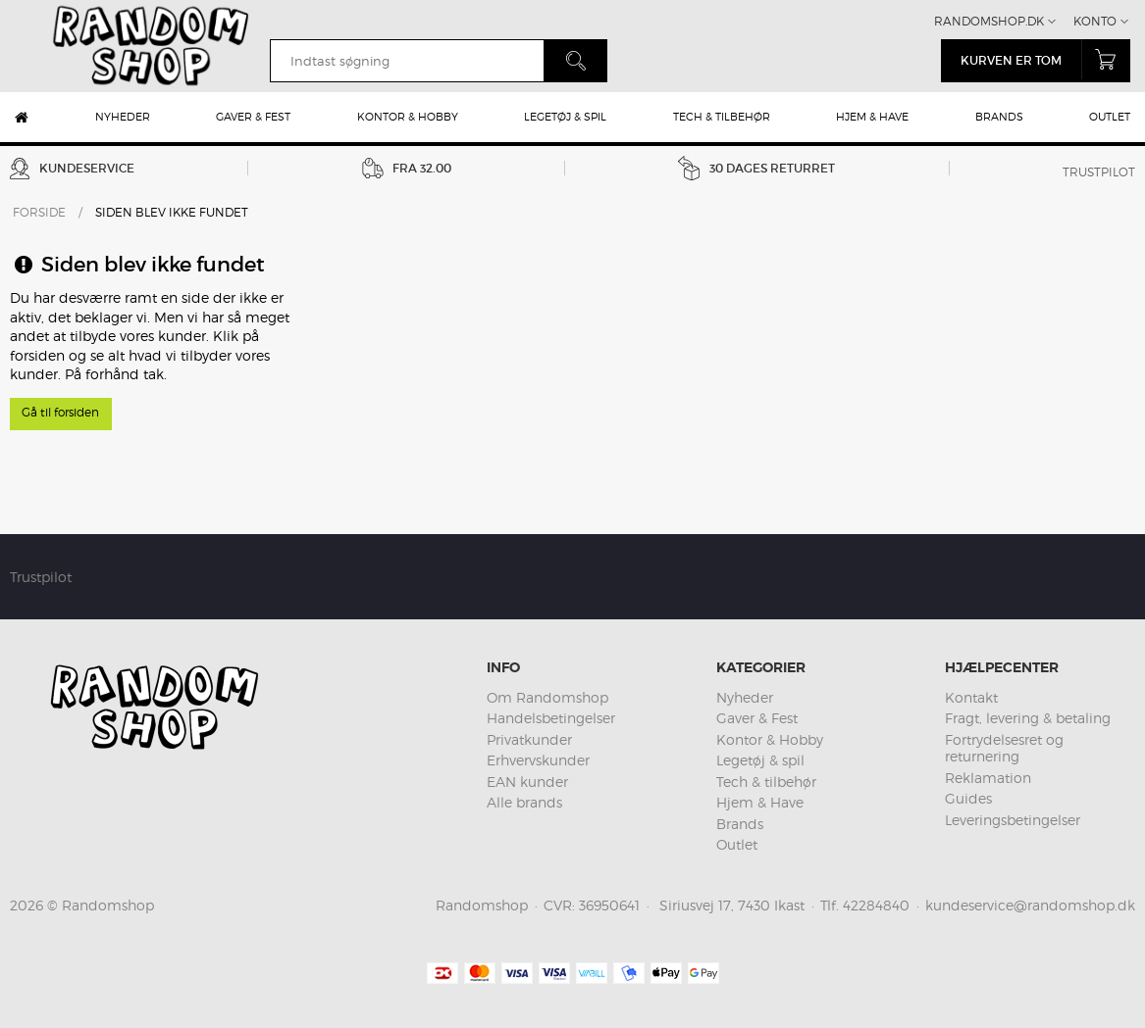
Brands (999, 116)
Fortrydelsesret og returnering (1004, 748)
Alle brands (524, 802)
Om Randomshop (547, 697)
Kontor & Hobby (407, 116)
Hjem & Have (872, 116)
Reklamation (988, 777)
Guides (968, 798)
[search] (407, 60)
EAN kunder (527, 781)
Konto (1095, 21)
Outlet (1109, 116)
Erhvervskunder (538, 760)
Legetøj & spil (565, 116)
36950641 (609, 905)
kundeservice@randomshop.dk (1030, 905)
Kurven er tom (1045, 59)
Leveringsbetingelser (1012, 819)
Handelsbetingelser (551, 718)
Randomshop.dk (989, 21)
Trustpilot (1099, 172)
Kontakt (971, 697)
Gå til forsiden (60, 412)
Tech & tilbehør (721, 116)
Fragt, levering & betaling (1028, 718)
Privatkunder (529, 739)
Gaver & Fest (253, 116)
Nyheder (122, 116)
